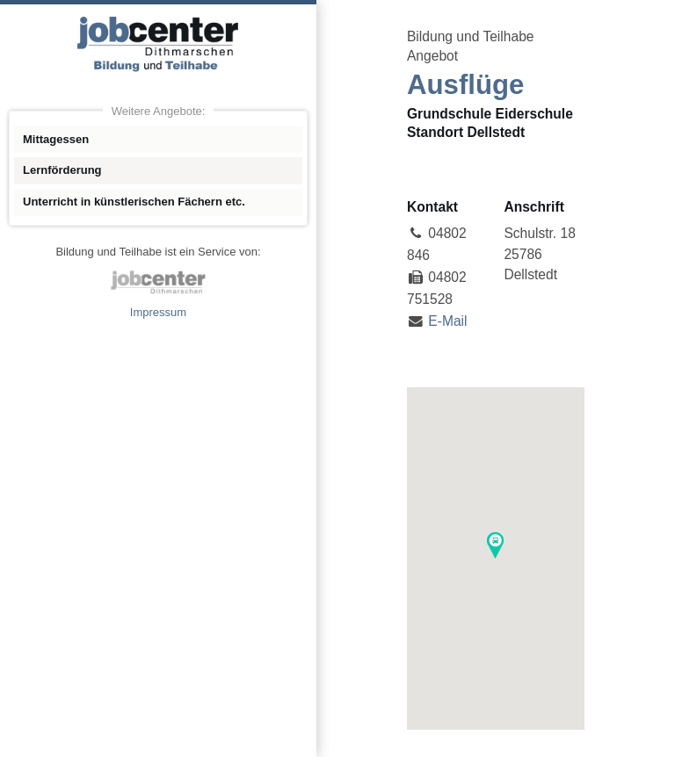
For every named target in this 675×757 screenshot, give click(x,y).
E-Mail (447, 321)
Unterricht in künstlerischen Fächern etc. (134, 201)
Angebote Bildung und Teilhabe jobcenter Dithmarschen (158, 44)
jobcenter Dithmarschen (158, 282)
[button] (495, 545)
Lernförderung (62, 170)
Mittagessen (56, 139)
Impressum (158, 312)
